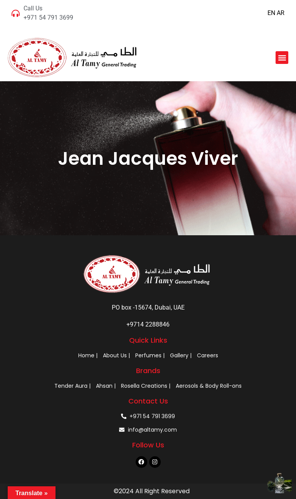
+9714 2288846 (148, 324)
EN (271, 13)
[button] (282, 57)
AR (280, 13)
